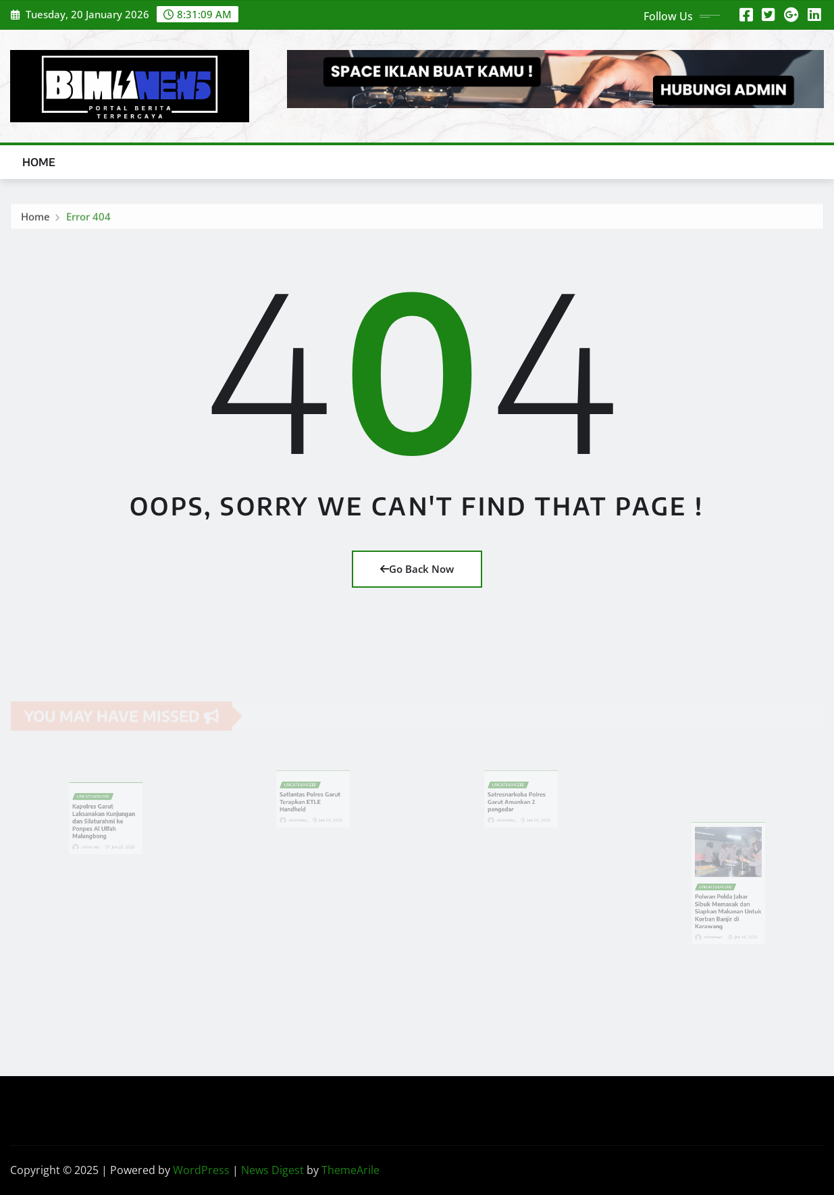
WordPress (201, 1170)
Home (39, 162)
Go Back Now (417, 569)
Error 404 (88, 219)
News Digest (272, 1170)
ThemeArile (350, 1170)
